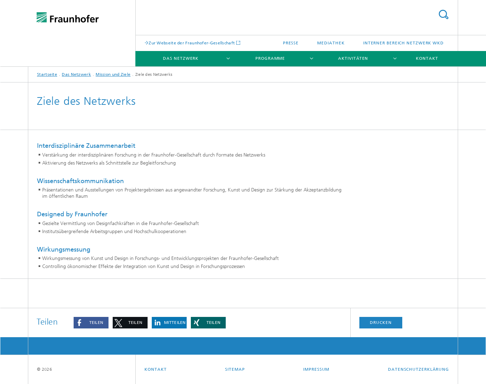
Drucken (380, 322)
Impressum (316, 369)
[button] (91, 322)
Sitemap (235, 369)
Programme (270, 58)
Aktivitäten (353, 58)
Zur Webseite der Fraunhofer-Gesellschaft (192, 43)
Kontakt (427, 58)
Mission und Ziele (113, 74)
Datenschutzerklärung (418, 369)
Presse (291, 43)
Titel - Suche (443, 14)
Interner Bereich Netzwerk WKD (403, 43)
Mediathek (330, 43)
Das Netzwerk (181, 58)
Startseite (47, 74)
